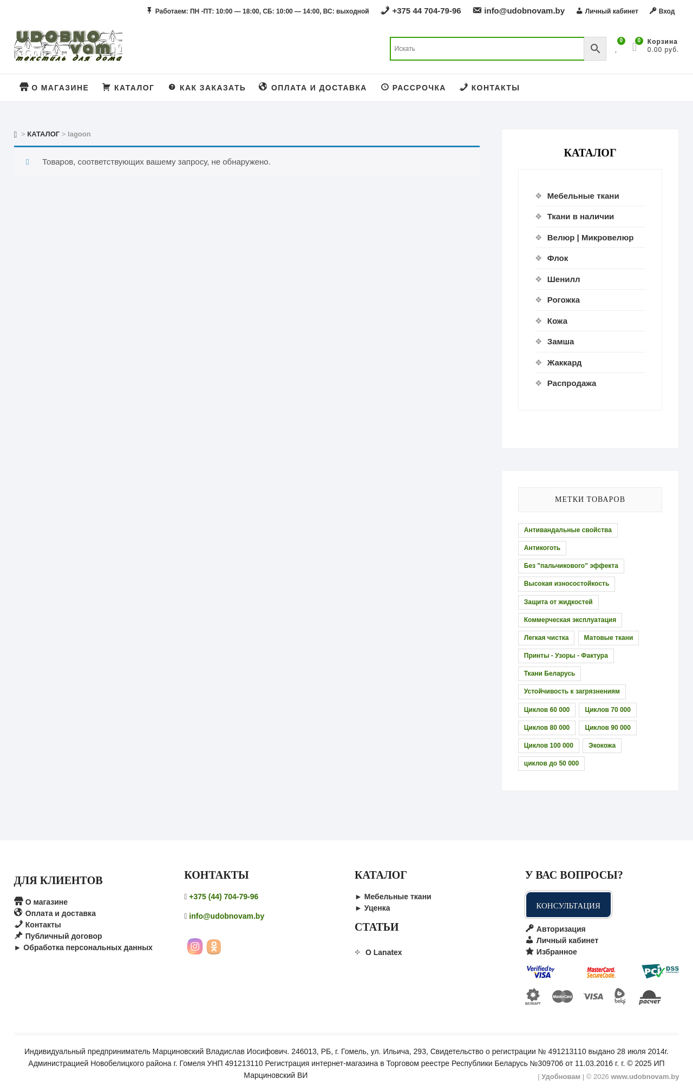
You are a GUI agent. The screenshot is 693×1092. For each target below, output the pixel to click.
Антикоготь (542, 548)
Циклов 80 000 (547, 727)
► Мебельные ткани (393, 896)
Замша (560, 341)
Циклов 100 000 (548, 745)
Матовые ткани (608, 638)
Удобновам (560, 1077)
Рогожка (563, 299)
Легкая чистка (546, 638)
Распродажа (572, 383)
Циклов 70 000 (608, 710)
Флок (557, 258)
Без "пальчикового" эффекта (571, 566)
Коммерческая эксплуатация (570, 620)
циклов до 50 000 (551, 763)
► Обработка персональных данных (83, 947)
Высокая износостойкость (567, 583)
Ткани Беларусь (550, 673)
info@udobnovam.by (226, 916)
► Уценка (372, 908)
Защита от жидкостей (558, 602)
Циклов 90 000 (608, 727)
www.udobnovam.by (645, 1077)
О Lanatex (383, 952)
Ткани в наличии (580, 216)
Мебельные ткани (583, 195)
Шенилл (563, 279)
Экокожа (602, 745)
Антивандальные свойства (568, 530)
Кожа (557, 320)
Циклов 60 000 (547, 710)
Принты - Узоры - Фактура (566, 655)
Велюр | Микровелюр (590, 237)
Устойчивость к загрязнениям (572, 691)
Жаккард (564, 362)
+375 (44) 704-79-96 (223, 896)
